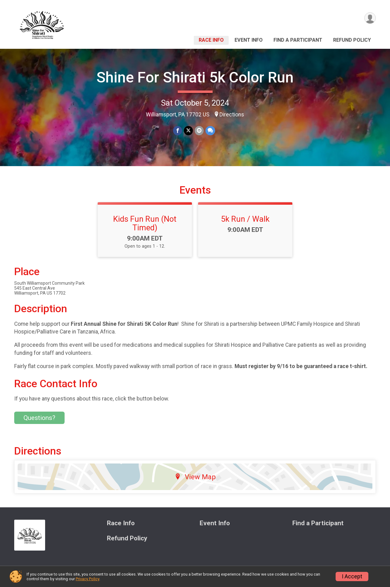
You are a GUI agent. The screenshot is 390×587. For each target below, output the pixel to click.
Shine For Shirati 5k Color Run (195, 77)
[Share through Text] (210, 130)
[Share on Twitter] (188, 130)
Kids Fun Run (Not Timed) (144, 223)
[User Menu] (370, 18)
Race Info (211, 40)
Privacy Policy (87, 579)
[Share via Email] (199, 130)
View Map (195, 477)
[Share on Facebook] (177, 130)
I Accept (352, 576)
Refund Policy (352, 40)
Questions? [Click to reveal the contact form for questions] (39, 417)
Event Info (249, 40)
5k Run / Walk (245, 219)
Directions (231, 114)
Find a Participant (297, 40)
